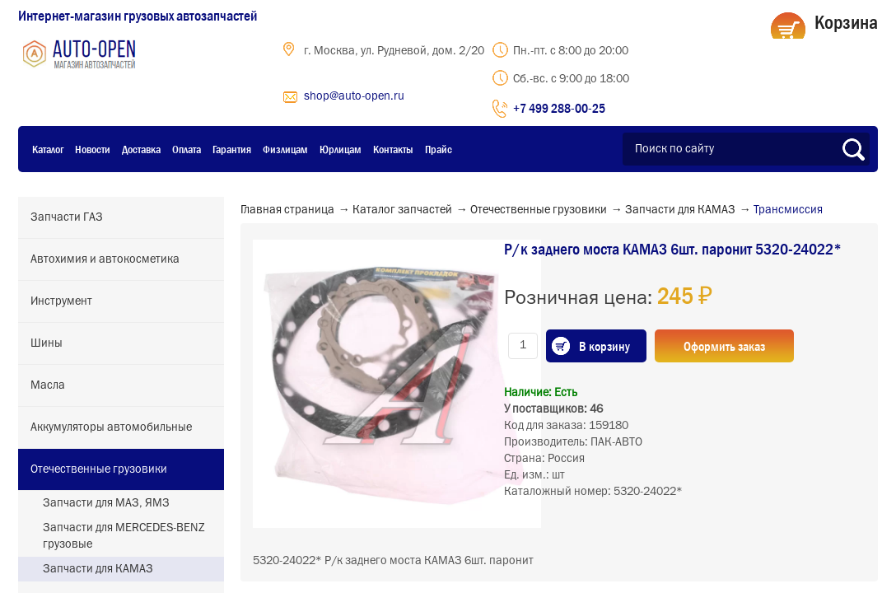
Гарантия (231, 149)
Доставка (141, 149)
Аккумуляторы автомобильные (111, 427)
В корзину (604, 346)
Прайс (438, 149)
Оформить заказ (724, 346)
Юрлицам (341, 149)
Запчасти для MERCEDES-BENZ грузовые (124, 536)
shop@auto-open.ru (354, 96)
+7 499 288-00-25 (559, 107)
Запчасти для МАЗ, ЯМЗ (106, 503)
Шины (46, 343)
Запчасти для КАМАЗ (98, 569)
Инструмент (61, 301)
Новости (92, 149)
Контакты (393, 149)
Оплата (186, 149)
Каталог (47, 149)
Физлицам (285, 149)
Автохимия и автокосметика (105, 259)
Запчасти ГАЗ (66, 217)
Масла (47, 385)
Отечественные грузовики (98, 469)
